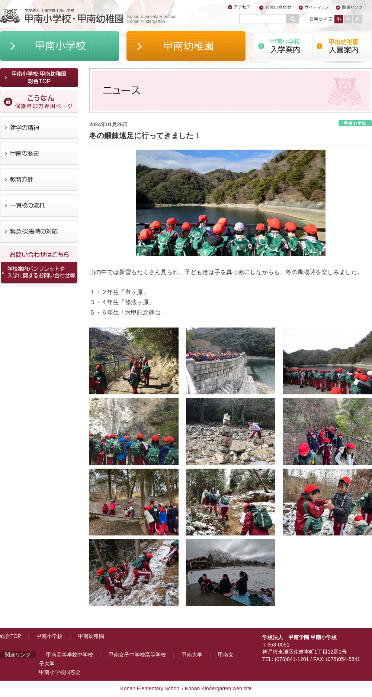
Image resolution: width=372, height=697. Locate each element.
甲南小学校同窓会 (60, 672)
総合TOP (10, 636)
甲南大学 (192, 655)
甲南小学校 (49, 636)
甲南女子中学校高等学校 (137, 655)
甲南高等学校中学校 (69, 655)
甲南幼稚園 (91, 636)
